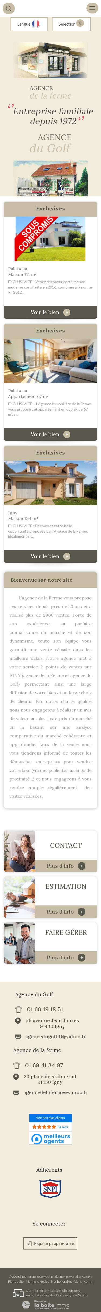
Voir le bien (50, 312)
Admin (88, 1281)
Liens (78, 1281)
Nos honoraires (61, 1281)
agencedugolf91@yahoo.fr (55, 1037)
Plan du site (16, 1281)
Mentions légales (37, 1281)
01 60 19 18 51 (45, 1009)
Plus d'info (66, 866)
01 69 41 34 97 (44, 1066)
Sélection (67, 24)
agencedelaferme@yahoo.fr (55, 1092)
